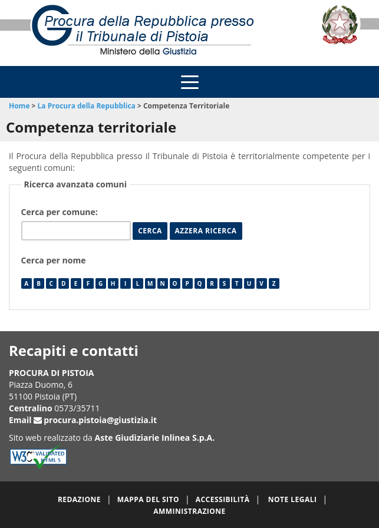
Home (19, 106)
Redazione (79, 499)
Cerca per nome (53, 260)
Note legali (292, 499)
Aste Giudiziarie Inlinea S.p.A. (155, 437)
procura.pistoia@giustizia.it (100, 419)
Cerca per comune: (60, 211)
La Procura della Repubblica (87, 106)
